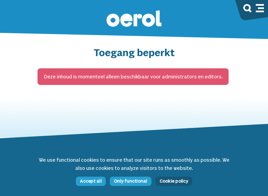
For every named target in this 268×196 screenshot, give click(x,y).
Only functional (130, 181)
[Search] (247, 9)
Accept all (91, 181)
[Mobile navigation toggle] (260, 7)
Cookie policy (174, 181)
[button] (134, 19)
